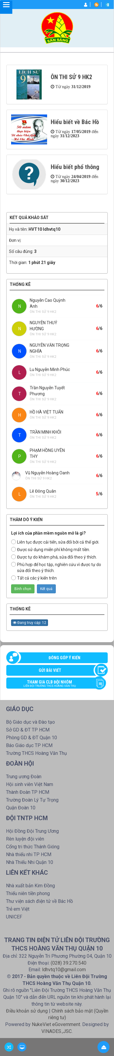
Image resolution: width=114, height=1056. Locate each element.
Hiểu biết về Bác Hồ (75, 122)
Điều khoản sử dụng (27, 1011)
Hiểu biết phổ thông (75, 167)
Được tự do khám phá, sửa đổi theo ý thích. (54, 556)
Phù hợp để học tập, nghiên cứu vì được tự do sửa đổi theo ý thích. (56, 567)
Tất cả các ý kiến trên (34, 577)
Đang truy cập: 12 (29, 623)
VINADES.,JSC (56, 1031)
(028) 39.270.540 (68, 963)
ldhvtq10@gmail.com (64, 969)
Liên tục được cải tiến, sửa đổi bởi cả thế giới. (55, 541)
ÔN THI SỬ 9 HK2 (71, 77)
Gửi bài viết (50, 670)
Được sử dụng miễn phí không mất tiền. (50, 549)
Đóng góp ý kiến (64, 657)
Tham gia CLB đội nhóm (54, 684)
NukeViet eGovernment (56, 1024)
